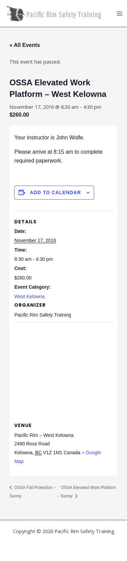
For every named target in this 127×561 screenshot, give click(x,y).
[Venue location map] (63, 371)
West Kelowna (29, 296)
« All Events (24, 45)
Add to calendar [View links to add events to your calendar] (55, 192)
